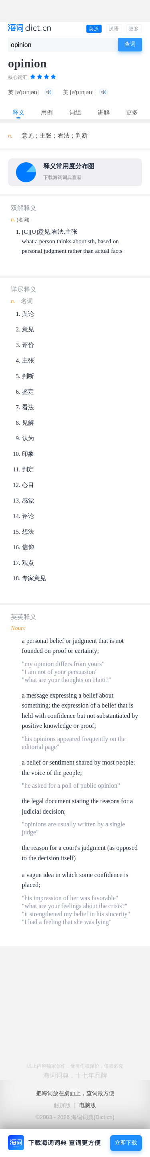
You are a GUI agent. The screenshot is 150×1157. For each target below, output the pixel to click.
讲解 (104, 112)
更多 (134, 29)
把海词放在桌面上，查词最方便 (75, 1093)
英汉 (94, 29)
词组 (75, 112)
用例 (47, 112)
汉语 (114, 29)
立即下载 (126, 1143)
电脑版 (87, 1105)
